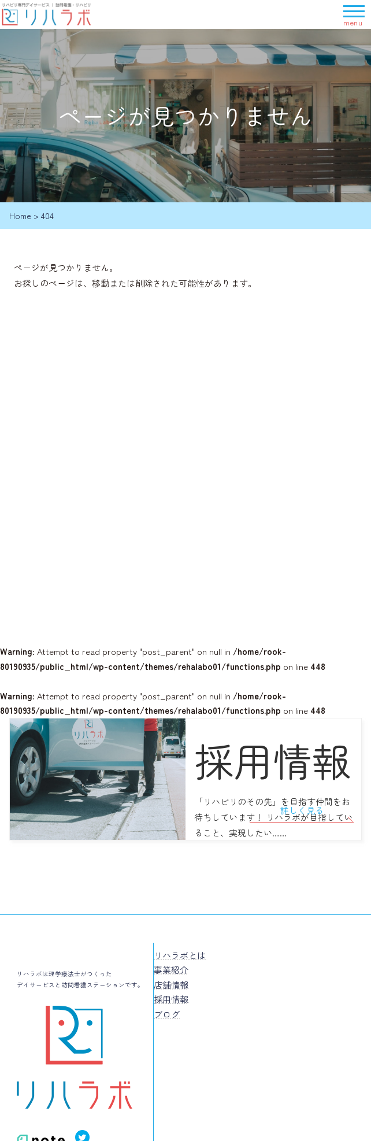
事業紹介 (171, 970)
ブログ (167, 1014)
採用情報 (171, 999)
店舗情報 (171, 985)
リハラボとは (180, 955)
